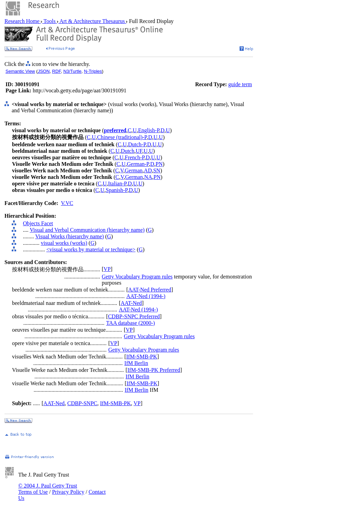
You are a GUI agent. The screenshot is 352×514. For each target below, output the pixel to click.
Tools (49, 21)
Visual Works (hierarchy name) (69, 236)
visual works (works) (64, 243)
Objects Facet (38, 223)
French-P (134, 157)
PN (159, 164)
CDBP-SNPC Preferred (134, 316)
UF (139, 151)
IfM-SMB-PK (141, 356)
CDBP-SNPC (82, 403)
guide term (240, 84)
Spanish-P (117, 190)
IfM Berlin (136, 363)
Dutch (127, 151)
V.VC (67, 203)
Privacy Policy (68, 492)
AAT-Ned (131, 303)
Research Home (22, 21)
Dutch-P (137, 144)
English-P (148, 130)
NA (148, 177)
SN (156, 170)
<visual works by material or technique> (90, 249)
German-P (138, 164)
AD (148, 170)
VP (106, 269)
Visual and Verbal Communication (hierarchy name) (87, 230)
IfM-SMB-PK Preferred (154, 370)
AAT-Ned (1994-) (145, 296)
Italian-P (117, 183)
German (134, 170)
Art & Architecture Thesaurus (92, 21)
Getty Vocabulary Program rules (137, 276)
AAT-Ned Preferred (149, 290)
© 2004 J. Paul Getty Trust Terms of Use (47, 489)
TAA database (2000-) (130, 323)
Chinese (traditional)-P (122, 137)
